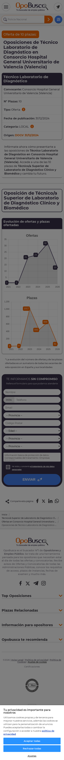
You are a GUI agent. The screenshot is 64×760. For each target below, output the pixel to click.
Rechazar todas (32, 748)
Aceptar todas (32, 741)
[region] (32, 732)
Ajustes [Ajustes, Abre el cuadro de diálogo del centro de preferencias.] (32, 756)
